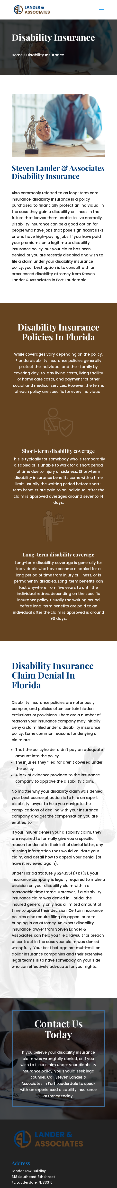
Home (17, 55)
